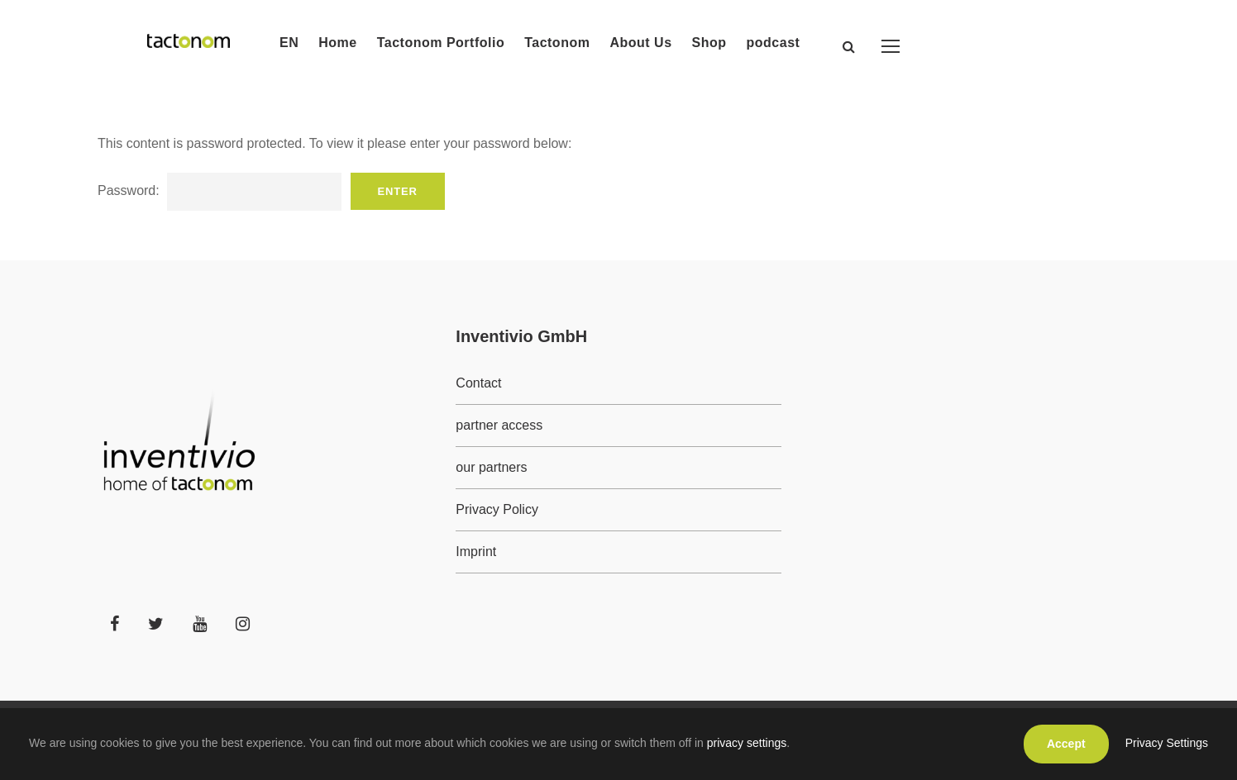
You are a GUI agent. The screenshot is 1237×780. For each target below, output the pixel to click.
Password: (219, 190)
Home (337, 43)
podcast (773, 43)
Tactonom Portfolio (440, 43)
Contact (478, 383)
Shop (709, 43)
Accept (1066, 743)
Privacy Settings (1166, 742)
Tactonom (557, 43)
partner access (499, 425)
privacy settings (746, 742)
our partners (491, 467)
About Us (640, 43)
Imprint (476, 552)
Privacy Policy (497, 509)
